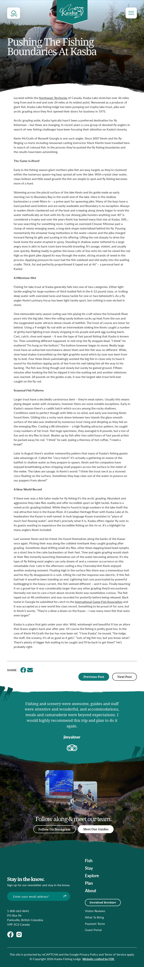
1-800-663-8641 (18, 911)
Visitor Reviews (95, 911)
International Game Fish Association (98, 602)
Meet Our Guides (96, 829)
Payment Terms (95, 923)
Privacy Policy (89, 954)
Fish (88, 861)
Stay (89, 868)
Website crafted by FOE (98, 959)
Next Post (124, 677)
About (90, 891)
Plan (89, 883)
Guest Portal (93, 930)
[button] (10, 722)
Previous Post (93, 677)
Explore (92, 876)
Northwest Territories (53, 98)
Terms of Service (115, 954)
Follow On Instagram (54, 829)
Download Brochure (103, 902)
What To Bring (94, 917)
